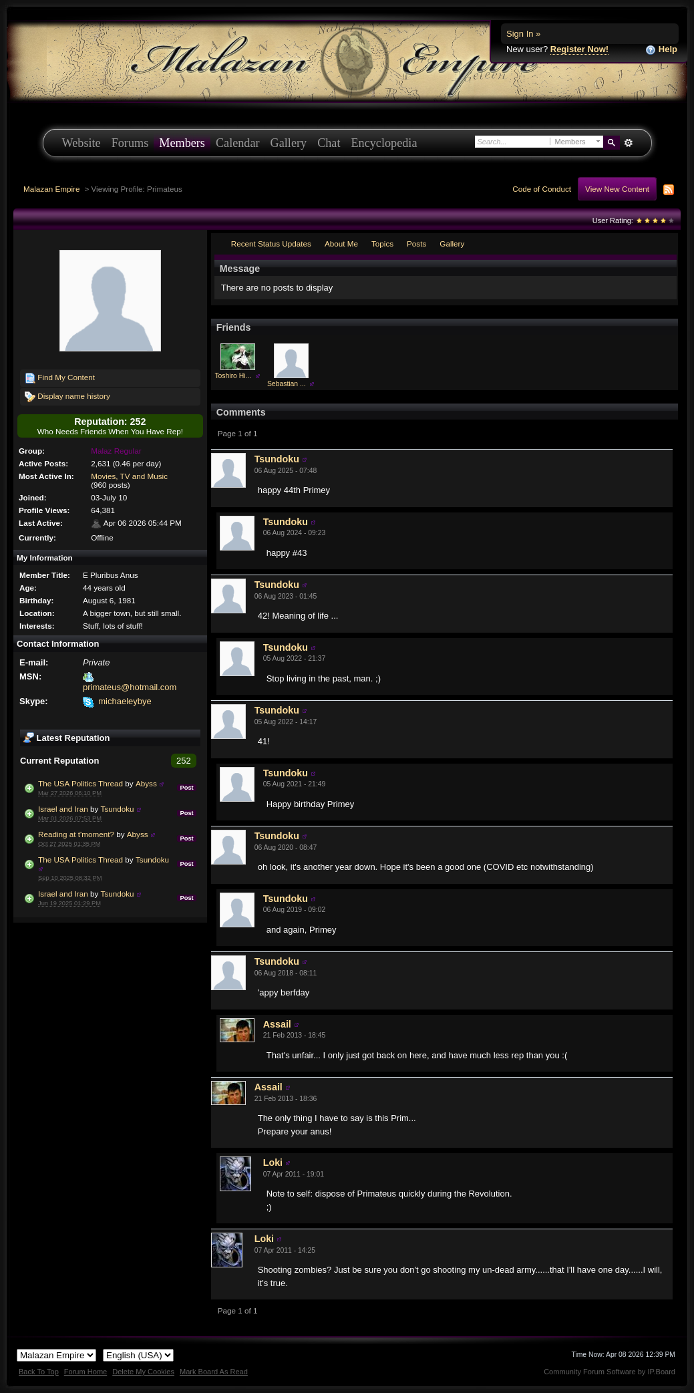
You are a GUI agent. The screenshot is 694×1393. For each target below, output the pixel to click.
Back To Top (39, 1372)
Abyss (146, 783)
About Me (341, 243)
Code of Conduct (541, 188)
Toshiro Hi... (232, 375)
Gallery (289, 143)
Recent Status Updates (271, 243)
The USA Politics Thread (80, 783)
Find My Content (60, 378)
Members (182, 143)
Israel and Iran (63, 808)
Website (81, 143)
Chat (328, 143)
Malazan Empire (51, 188)
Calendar (238, 143)
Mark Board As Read (214, 1372)
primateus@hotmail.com (129, 687)
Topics (382, 243)
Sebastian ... (286, 384)
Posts (416, 243)
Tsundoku (117, 808)
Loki (273, 1162)
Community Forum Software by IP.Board (609, 1372)
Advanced (629, 143)
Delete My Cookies (143, 1372)
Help (661, 49)
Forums (130, 143)
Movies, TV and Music (129, 476)
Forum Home (85, 1372)
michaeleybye (125, 701)
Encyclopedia (384, 143)
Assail (277, 1024)
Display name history (67, 397)
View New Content (617, 188)
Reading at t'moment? (76, 834)
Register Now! (579, 49)
